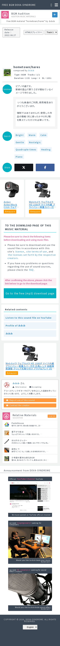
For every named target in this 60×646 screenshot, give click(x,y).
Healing (46, 149)
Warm (32, 135)
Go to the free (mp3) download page (30, 293)
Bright (20, 135)
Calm (43, 135)
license (19, 251)
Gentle (20, 142)
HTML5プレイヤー (33, 32)
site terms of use (36, 251)
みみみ (31, 70)
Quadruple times (26, 149)
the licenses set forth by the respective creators (32, 256)
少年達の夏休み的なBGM (23, 457)
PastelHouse (18, 423)
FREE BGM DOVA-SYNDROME (19, 5)
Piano (19, 156)
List (50, 416)
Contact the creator (19, 405)
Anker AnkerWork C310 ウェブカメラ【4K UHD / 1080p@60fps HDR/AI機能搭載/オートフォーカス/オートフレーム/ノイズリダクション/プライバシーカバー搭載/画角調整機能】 (12, 204)
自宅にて (16, 449)
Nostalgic (35, 142)
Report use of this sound (22, 400)
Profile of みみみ (15, 325)
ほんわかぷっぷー (19, 440)
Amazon (10, 211)
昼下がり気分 (18, 431)
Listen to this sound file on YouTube (29, 317)
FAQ (31, 269)
